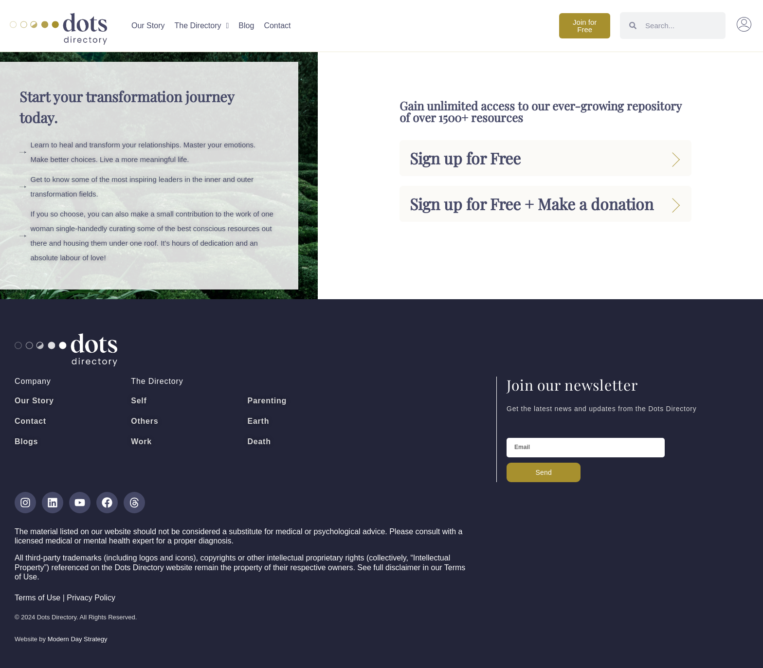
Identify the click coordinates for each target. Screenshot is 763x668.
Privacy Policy (91, 598)
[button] (744, 26)
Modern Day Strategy (78, 639)
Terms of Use (37, 598)
